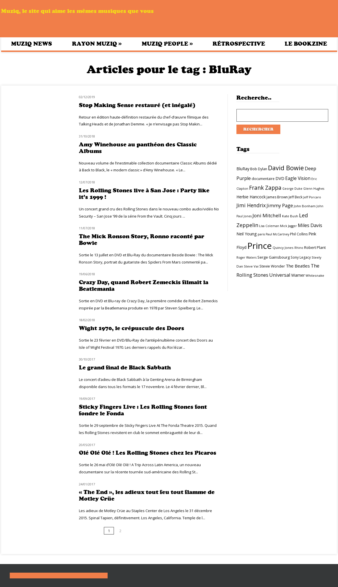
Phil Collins (299, 234)
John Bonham (305, 206)
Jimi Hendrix (251, 205)
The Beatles (298, 266)
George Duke (292, 189)
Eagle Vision (297, 178)
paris (261, 234)
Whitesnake (315, 275)
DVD (279, 178)
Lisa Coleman (269, 226)
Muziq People (167, 43)
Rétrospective (239, 43)
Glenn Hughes (313, 189)
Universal (279, 275)
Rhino (298, 248)
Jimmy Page (280, 205)
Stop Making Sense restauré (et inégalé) (137, 105)
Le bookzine (306, 43)
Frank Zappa (265, 187)
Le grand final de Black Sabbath (125, 367)
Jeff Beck (295, 197)
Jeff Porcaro (312, 197)
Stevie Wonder (272, 266)
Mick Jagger (288, 226)
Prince (259, 245)
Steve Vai (251, 266)
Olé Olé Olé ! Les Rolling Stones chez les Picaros (147, 453)
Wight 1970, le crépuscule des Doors (131, 328)
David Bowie (286, 168)
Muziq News (31, 43)
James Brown (277, 197)
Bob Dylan (258, 168)
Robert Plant (315, 247)
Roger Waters (246, 257)
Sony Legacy (301, 257)
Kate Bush (290, 216)
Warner (298, 275)
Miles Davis (310, 225)
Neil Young (246, 234)
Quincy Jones (283, 247)
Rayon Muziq (97, 43)
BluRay (242, 168)
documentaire (263, 178)
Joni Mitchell (266, 215)
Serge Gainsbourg (273, 257)
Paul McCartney (277, 234)
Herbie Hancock (251, 196)
